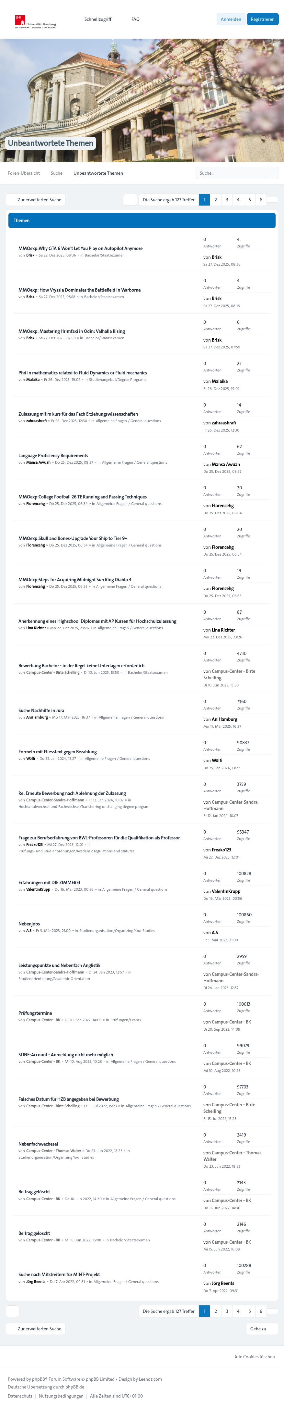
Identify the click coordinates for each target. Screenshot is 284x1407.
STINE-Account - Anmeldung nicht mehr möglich (65, 1054)
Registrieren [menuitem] (263, 19)
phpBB (38, 1379)
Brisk (30, 255)
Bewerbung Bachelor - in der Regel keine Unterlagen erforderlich (81, 665)
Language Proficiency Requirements (53, 455)
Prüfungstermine (35, 1013)
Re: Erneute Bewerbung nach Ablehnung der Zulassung (72, 793)
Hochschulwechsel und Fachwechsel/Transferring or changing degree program (84, 806)
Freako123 (34, 844)
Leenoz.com (150, 1379)
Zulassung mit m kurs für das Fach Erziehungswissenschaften (78, 414)
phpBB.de (74, 1387)
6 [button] (261, 199)
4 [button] (238, 199)
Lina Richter (36, 627)
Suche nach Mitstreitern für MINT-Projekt (59, 1274)
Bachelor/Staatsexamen (105, 255)
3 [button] (227, 199)
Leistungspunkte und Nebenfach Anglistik (59, 965)
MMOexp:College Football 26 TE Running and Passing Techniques (82, 497)
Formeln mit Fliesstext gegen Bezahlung (57, 751)
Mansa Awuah (38, 462)
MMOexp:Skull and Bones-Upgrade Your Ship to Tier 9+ (72, 538)
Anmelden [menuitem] (231, 19)
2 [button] (216, 199)
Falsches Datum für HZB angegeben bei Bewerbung (68, 1099)
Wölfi (30, 758)
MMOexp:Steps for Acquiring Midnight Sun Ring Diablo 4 (74, 579)
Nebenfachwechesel (38, 1144)
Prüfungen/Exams (125, 1019)
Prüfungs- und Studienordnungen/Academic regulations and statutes (76, 850)
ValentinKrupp (38, 889)
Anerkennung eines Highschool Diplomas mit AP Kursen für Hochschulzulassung (97, 621)
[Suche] (260, 173)
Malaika (33, 379)
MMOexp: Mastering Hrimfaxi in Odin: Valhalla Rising (71, 331)
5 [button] (250, 199)
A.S (28, 930)
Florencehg (35, 503)
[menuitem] (95, 19)
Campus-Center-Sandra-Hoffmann (55, 799)
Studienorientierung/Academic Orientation (54, 978)
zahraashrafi (36, 420)
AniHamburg (37, 717)
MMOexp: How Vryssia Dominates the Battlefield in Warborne (79, 290)
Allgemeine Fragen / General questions (128, 420)
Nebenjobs (29, 924)
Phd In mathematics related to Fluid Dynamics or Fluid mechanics (82, 373)
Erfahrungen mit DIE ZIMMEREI (49, 882)
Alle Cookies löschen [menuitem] (250, 1356)
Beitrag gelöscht (34, 1191)
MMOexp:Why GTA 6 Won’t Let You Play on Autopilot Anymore (80, 248)
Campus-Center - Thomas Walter (53, 1150)
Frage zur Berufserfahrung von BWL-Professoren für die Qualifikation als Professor (99, 838)
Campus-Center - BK (43, 1019)
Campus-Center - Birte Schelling (52, 672)
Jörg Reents (35, 1281)
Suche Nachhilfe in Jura (41, 710)
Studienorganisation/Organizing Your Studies (117, 930)
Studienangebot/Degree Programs (117, 379)
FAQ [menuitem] (131, 19)
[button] (273, 200)
